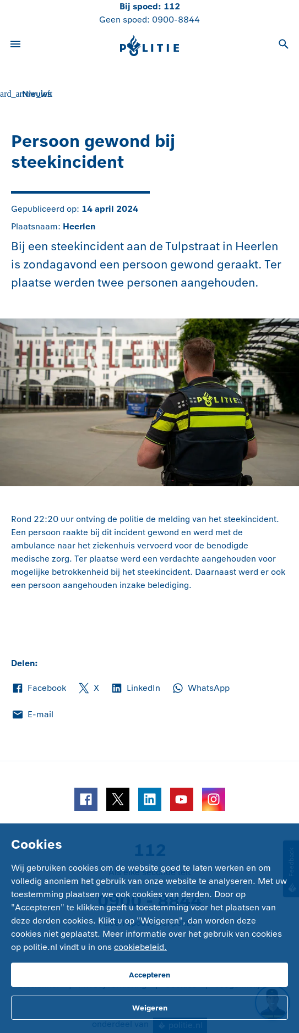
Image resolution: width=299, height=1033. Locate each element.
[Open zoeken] (283, 45)
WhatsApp (200, 688)
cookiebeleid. (140, 947)
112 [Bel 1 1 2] (172, 6)
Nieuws (37, 94)
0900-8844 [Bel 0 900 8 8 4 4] (176, 19)
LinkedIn (135, 688)
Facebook (38, 688)
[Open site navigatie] (15, 45)
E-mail (32, 714)
